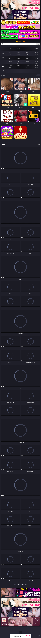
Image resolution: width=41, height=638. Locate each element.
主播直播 (27, 54)
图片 (3, 62)
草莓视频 (27, 69)
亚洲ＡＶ (10, 52)
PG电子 (10, 48)
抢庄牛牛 (36, 50)
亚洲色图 (18, 61)
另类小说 (18, 67)
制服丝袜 (10, 58)
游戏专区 (36, 48)
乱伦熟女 (27, 58)
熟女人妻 (10, 54)
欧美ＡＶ (27, 52)
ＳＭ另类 (36, 54)
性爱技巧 (36, 67)
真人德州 (18, 48)
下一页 (22, 584)
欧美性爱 (36, 56)
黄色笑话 (27, 67)
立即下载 (28, 635)
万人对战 (27, 48)
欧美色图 (27, 61)
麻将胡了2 (10, 50)
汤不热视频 (36, 69)
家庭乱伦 (18, 65)
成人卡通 (27, 56)
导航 (3, 70)
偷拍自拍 (18, 56)
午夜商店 (18, 69)
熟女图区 (27, 63)
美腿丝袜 (10, 63)
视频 (3, 53)
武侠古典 (36, 65)
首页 (15, 584)
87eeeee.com (20, 41)
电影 (3, 57)
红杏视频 (10, 71)
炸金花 (19, 50)
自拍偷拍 (18, 52)
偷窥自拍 (10, 61)
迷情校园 (10, 67)
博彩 (3, 49)
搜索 (38, 44)
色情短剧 (18, 71)
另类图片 (36, 63)
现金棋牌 (27, 50)
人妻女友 (27, 65)
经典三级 (18, 58)
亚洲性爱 (10, 56)
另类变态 (36, 58)
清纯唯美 (18, 63)
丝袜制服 (18, 54)
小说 (3, 66)
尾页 (26, 584)
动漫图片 (36, 61)
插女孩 (10, 69)
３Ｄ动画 (36, 52)
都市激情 (10, 65)
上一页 (18, 584)
